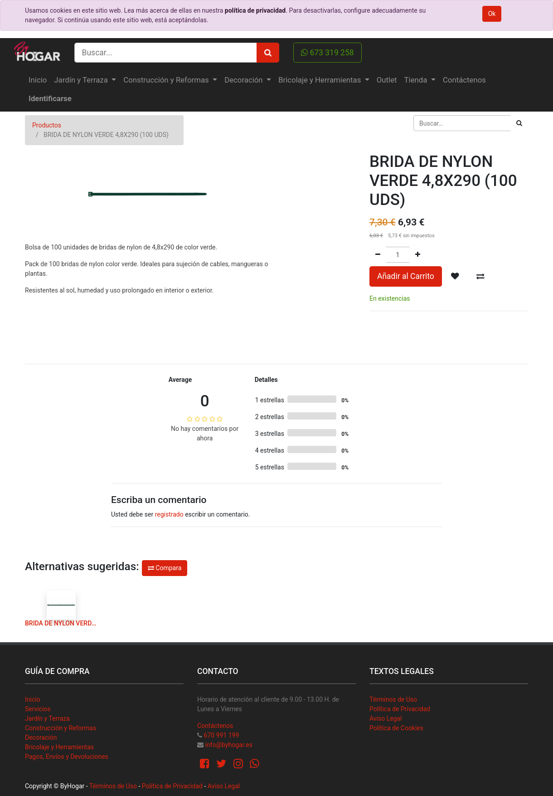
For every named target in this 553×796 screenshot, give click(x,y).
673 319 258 (327, 52)
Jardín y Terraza (47, 718)
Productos (46, 125)
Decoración (41, 737)
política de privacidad (255, 10)
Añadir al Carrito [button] (405, 276)
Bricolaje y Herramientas (59, 747)
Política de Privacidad (399, 709)
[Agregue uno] (417, 255)
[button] (455, 276)
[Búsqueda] (519, 123)
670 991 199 (221, 735)
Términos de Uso (393, 699)
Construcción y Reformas (60, 728)
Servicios (38, 709)
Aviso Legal (385, 718)
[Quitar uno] (377, 255)
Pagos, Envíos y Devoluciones (66, 756)
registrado (169, 514)
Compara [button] (164, 567)
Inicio (32, 699)
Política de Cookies (396, 728)
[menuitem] (37, 80)
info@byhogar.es (228, 744)
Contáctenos (215, 725)
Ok (492, 13)
